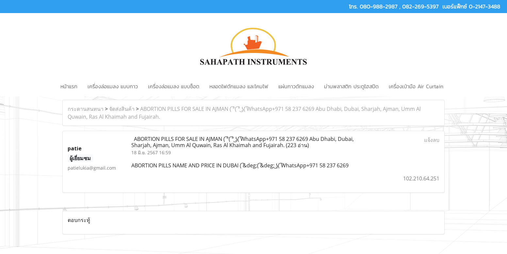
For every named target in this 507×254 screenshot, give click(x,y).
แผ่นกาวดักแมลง (296, 86)
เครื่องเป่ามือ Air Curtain (416, 86)
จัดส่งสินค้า (122, 108)
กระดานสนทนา (86, 108)
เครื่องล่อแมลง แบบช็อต (173, 86)
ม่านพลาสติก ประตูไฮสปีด (351, 86)
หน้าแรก (68, 86)
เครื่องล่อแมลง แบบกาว (113, 86)
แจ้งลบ (431, 140)
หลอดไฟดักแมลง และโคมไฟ (238, 86)
